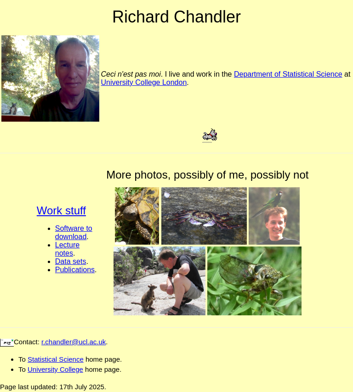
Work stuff (61, 210)
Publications (75, 270)
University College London (144, 82)
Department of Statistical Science (288, 74)
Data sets (70, 261)
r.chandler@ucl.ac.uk (73, 342)
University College (55, 369)
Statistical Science (56, 359)
